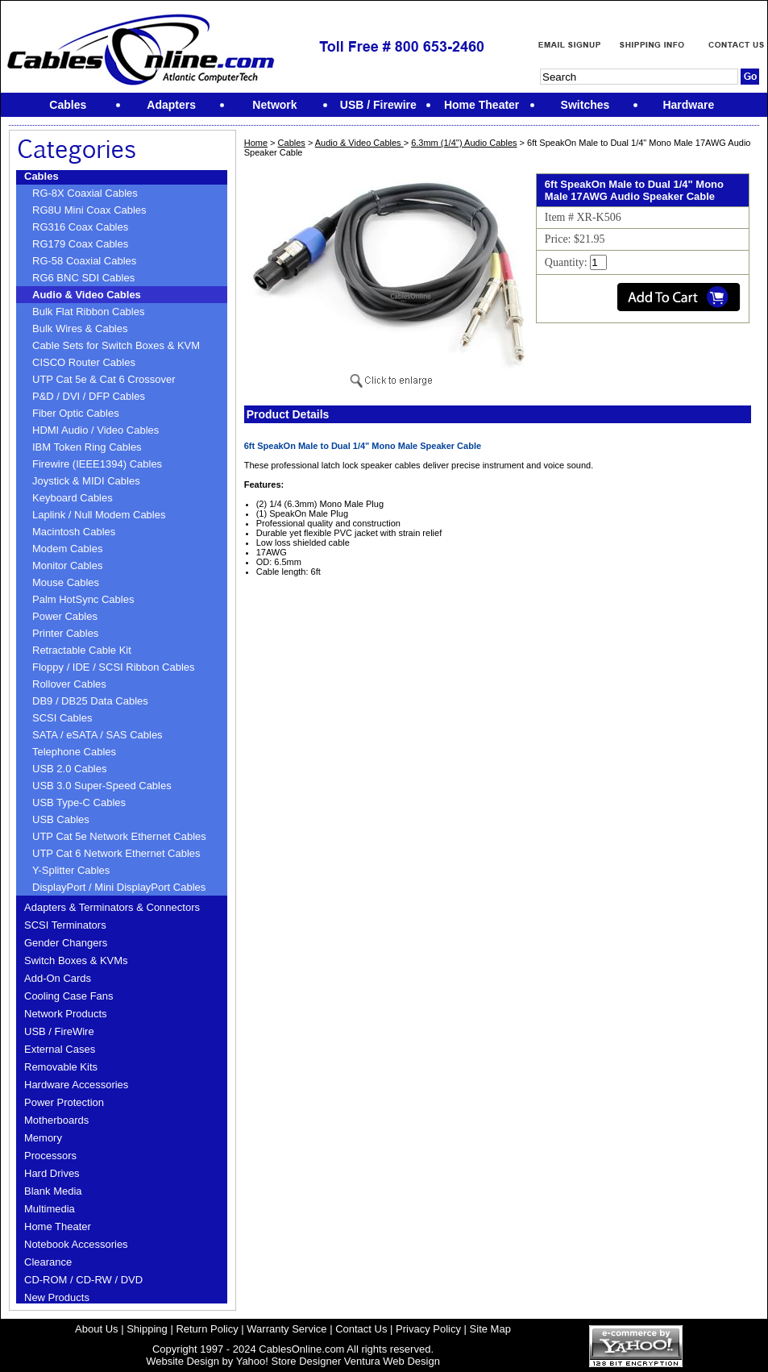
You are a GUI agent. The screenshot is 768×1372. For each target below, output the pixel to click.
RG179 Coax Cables (80, 244)
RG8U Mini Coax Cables (89, 210)
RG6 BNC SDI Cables (83, 278)
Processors (50, 1156)
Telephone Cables (74, 752)
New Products (56, 1297)
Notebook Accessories (76, 1244)
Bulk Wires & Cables (79, 328)
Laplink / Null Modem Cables (98, 515)
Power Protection (64, 1102)
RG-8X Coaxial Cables (85, 193)
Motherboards (56, 1120)
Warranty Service (286, 1329)
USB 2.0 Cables (69, 769)
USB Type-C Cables (79, 802)
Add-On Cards (57, 978)
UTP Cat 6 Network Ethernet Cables (116, 853)
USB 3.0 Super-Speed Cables (102, 786)
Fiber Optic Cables (75, 413)
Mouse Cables (65, 582)
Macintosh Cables (73, 532)
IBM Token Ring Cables (87, 447)
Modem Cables (67, 549)
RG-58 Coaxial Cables (84, 261)
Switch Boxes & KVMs (76, 960)
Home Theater (57, 1226)
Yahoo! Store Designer (289, 1361)
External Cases (59, 1049)
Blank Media (53, 1191)
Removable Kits (61, 1067)
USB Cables (60, 819)
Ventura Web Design (392, 1361)
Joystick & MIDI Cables (86, 481)
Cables (41, 176)
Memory (43, 1138)
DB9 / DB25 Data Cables (90, 701)
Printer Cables (65, 633)
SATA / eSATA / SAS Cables (97, 735)
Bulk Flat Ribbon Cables (88, 312)
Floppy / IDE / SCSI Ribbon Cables (113, 667)
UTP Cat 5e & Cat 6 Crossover (104, 379)
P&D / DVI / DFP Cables (88, 396)
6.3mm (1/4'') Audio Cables (464, 143)
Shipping (147, 1329)
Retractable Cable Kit (81, 650)
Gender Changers (65, 943)
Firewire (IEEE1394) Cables (97, 464)
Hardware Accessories (76, 1085)
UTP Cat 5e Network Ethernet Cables (119, 836)
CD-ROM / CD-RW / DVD (83, 1280)
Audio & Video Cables (86, 295)
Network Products (65, 1014)
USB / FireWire (59, 1031)
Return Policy (207, 1329)
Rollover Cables (69, 684)
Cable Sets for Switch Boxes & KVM (116, 345)
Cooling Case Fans (69, 996)
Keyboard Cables (72, 498)
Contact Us (361, 1329)
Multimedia (49, 1209)
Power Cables (65, 616)
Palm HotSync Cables (83, 599)
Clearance (48, 1262)
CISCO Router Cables (83, 362)
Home (256, 143)
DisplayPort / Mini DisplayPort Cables (118, 887)
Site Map (490, 1329)
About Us (96, 1329)
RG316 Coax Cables (80, 227)
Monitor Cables (67, 565)
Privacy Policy (428, 1329)
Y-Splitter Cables (71, 870)
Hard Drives (52, 1173)
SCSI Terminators (65, 925)
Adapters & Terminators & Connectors (112, 907)
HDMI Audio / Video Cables (95, 430)
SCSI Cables (62, 718)
